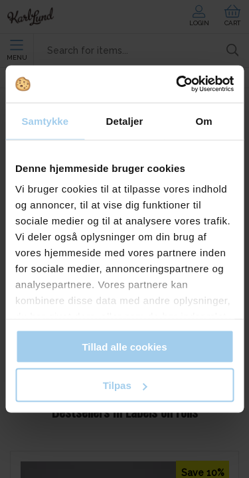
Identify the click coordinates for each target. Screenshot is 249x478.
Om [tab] (204, 120)
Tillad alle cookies (124, 346)
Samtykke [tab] (44, 120)
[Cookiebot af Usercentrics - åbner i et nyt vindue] (177, 84)
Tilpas (125, 385)
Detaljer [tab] (124, 120)
